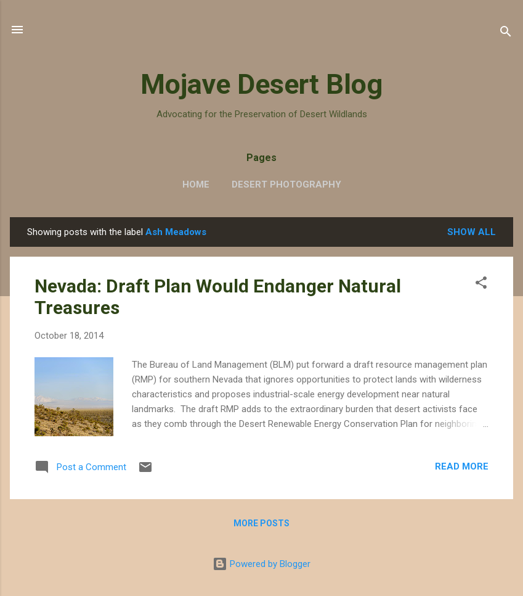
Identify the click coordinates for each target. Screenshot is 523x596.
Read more (462, 466)
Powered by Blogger (261, 563)
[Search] (505, 33)
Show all (471, 232)
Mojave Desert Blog (261, 84)
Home (195, 184)
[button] (481, 284)
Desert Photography (286, 184)
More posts (261, 523)
